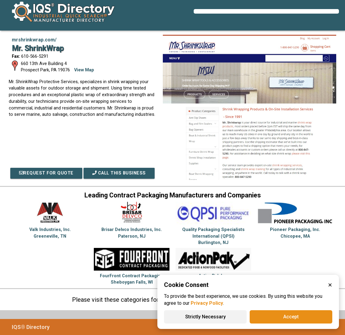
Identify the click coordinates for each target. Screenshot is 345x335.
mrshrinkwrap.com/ (34, 40)
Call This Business (119, 173)
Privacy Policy (207, 303)
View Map (84, 70)
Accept (291, 317)
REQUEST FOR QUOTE (46, 173)
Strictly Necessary (205, 317)
